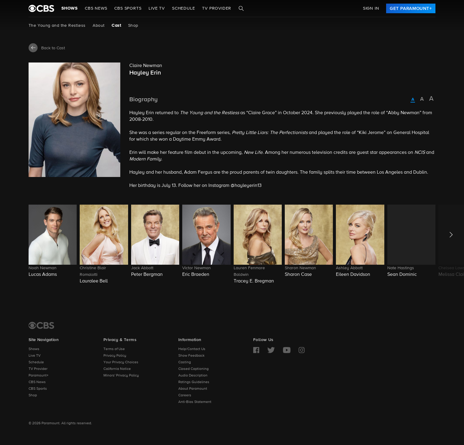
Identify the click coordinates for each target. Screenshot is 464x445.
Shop (133, 25)
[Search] (241, 8)
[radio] (413, 100)
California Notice (117, 369)
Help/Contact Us (191, 349)
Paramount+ (38, 375)
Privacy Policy (114, 356)
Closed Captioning (193, 369)
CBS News (37, 382)
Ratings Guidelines (193, 382)
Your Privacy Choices (120, 362)
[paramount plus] (41, 8)
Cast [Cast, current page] (116, 25)
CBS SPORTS (127, 8)
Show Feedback (191, 356)
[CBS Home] (41, 325)
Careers (184, 395)
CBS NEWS (96, 8)
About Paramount (192, 389)
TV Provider (216, 8)
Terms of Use (114, 349)
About (98, 25)
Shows (69, 8)
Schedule (183, 8)
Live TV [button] (157, 8)
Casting (184, 362)
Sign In (371, 8)
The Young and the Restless (57, 25)
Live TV (35, 356)
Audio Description (192, 375)
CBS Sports (38, 389)
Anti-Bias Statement (194, 402)
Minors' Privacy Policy (121, 375)
